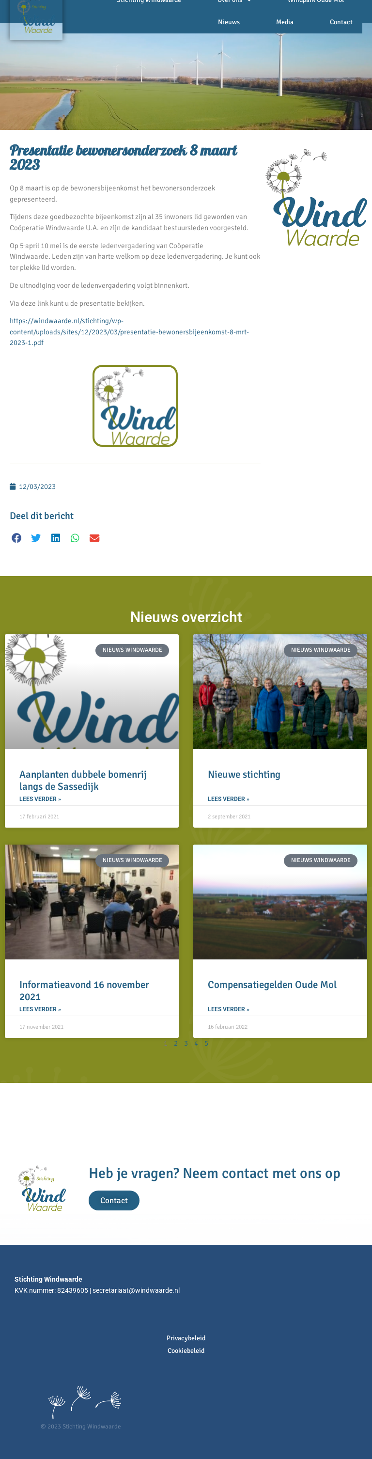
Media (285, 22)
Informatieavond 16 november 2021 (84, 990)
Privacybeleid (186, 1338)
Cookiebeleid (186, 1351)
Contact (341, 22)
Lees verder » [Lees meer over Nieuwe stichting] (228, 799)
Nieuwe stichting (244, 774)
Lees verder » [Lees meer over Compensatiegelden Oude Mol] (228, 1009)
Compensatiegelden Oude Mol (272, 984)
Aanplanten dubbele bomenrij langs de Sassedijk (83, 780)
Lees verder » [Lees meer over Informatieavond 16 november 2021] (40, 1009)
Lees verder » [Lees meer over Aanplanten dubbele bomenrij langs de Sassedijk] (40, 799)
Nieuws (229, 22)
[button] (17, 538)
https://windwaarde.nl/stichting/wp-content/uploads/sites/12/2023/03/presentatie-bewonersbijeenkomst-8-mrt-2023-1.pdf (129, 331)
